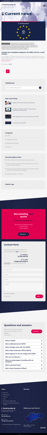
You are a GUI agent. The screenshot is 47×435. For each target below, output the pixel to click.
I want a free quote (10, 290)
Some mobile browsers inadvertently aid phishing (20, 160)
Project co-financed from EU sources (11, 401)
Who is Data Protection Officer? (16, 366)
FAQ (4, 396)
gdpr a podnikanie (32, 46)
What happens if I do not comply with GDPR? (21, 351)
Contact (5, 394)
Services (5, 390)
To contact (36, 328)
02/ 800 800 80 (6, 1)
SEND (38, 293)
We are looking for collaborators (12, 422)
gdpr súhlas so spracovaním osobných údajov (14, 48)
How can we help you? (13, 354)
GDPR (10, 64)
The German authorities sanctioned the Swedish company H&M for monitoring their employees (23, 169)
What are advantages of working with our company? (20, 358)
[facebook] (42, 425)
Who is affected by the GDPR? (15, 341)
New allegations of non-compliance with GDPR (26, 117)
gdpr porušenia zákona (27, 43)
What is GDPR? (10, 338)
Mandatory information (9, 398)
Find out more (5, 60)
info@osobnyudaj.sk (17, 1)
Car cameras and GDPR (19, 123)
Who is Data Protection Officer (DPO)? (18, 348)
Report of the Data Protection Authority (24, 103)
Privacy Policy (7, 293)
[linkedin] (41, 425)
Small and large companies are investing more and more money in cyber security (22, 164)
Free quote (23, 234)
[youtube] (45, 425)
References (6, 392)
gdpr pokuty (14, 43)
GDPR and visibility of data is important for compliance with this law (24, 109)
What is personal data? (13, 363)
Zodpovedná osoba (12, 139)
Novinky (9, 147)
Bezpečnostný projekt (13, 143)
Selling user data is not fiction (15, 174)
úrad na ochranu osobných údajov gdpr (13, 46)
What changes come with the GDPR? (18, 344)
